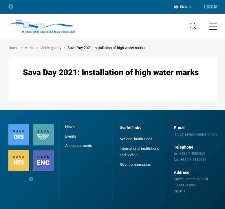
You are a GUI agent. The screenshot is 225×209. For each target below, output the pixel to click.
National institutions (136, 139)
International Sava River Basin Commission (41, 26)
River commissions (135, 164)
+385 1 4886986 (193, 160)
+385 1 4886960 (192, 154)
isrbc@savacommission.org (195, 134)
